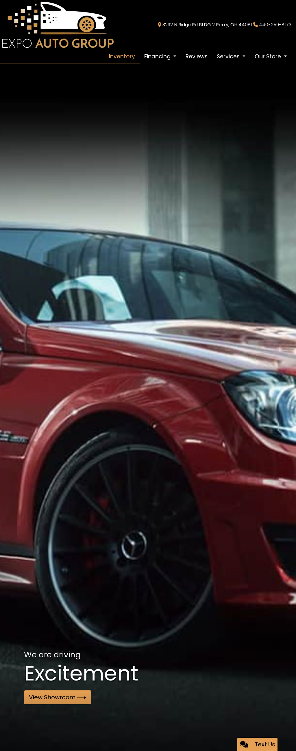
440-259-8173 (275, 24)
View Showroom (57, 697)
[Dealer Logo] (57, 24)
